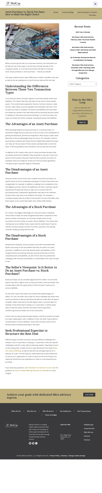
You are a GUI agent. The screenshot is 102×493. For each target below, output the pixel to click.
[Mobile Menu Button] (95, 4)
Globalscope (88, 425)
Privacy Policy (55, 456)
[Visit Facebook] (30, 443)
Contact (87, 440)
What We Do (16, 411)
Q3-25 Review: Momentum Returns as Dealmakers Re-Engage (83, 58)
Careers (87, 436)
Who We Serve (48, 411)
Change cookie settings (76, 456)
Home (56, 12)
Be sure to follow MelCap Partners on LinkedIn (31, 370)
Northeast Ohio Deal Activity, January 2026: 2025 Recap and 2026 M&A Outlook (83, 49)
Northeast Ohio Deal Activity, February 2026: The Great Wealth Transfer (83, 39)
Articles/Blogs (68, 12)
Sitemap (64, 456)
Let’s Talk (89, 395)
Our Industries (65, 411)
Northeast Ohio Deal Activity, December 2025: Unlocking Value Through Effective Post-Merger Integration (83, 69)
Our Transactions (84, 411)
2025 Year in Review (83, 32)
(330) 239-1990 (65, 424)
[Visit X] (36, 443)
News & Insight (51, 415)
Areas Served (89, 428)
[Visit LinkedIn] (33, 443)
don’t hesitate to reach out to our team (40, 368)
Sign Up (82, 122)
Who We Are (31, 411)
